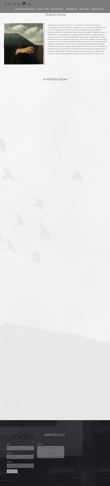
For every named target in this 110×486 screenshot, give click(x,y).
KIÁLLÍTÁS (43, 9)
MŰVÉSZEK (57, 9)
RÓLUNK (84, 9)
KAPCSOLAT (97, 9)
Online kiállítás (25, 9)
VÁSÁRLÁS (71, 9)
